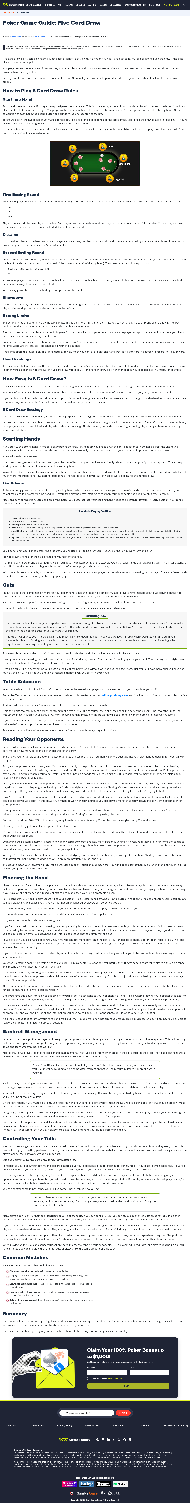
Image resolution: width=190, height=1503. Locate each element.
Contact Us (38, 1425)
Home (5, 12)
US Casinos (115, 4)
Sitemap (145, 1425)
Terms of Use (92, 1425)
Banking (92, 4)
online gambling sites (114, 695)
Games (103, 4)
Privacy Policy (64, 1425)
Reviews (68, 4)
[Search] (184, 4)
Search (123, 1413)
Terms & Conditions (114, 1378)
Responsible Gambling (176, 1425)
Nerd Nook (154, 4)
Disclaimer (119, 1425)
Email (132, 1367)
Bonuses (80, 4)
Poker (11, 12)
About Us (11, 1425)
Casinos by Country (135, 4)
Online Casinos (33, 4)
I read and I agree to (107, 1378)
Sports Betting (53, 4)
